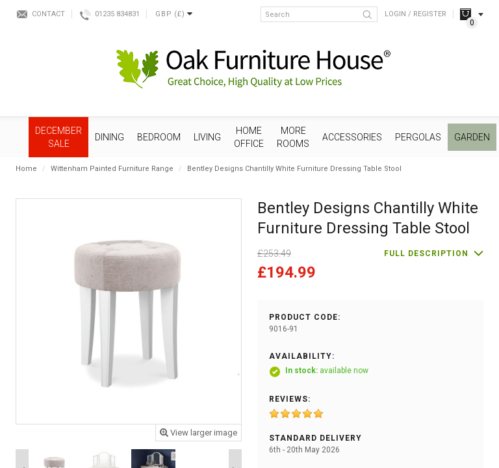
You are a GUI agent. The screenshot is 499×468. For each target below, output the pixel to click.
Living (207, 137)
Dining (109, 137)
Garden (472, 137)
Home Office (249, 137)
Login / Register (415, 14)
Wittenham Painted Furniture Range (112, 168)
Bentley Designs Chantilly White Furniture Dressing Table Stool (294, 168)
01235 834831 (117, 14)
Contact (48, 14)
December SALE (58, 137)
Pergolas (418, 137)
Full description (426, 253)
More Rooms (293, 137)
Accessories (352, 137)
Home (26, 168)
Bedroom (159, 137)
